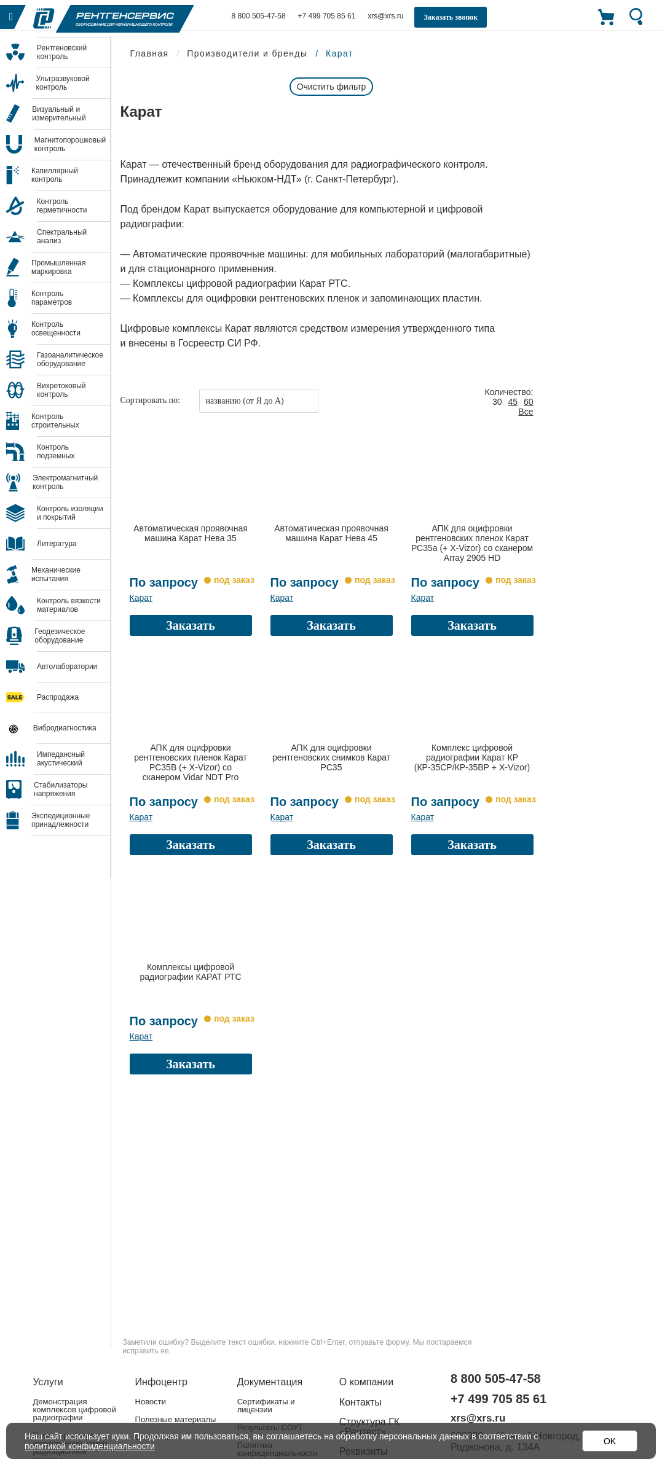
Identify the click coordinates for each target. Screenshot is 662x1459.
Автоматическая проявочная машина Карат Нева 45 (331, 533)
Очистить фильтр (331, 87)
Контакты (360, 1402)
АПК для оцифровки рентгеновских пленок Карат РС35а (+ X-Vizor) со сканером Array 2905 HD (472, 543)
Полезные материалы (175, 1419)
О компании (366, 1382)
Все (525, 412)
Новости (150, 1401)
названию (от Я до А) (245, 400)
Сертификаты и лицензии (266, 1405)
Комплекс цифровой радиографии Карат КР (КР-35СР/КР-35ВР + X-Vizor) (472, 757)
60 (529, 402)
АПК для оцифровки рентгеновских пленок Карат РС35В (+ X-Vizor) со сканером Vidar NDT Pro (190, 762)
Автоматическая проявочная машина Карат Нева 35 (190, 533)
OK (610, 1441)
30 (497, 402)
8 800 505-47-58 (259, 16)
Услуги (48, 1382)
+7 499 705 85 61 (327, 16)
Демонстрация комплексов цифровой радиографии (74, 1409)
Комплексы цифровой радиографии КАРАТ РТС (190, 972)
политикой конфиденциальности (90, 1446)
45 (513, 402)
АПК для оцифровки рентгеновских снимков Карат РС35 (331, 757)
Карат (141, 598)
